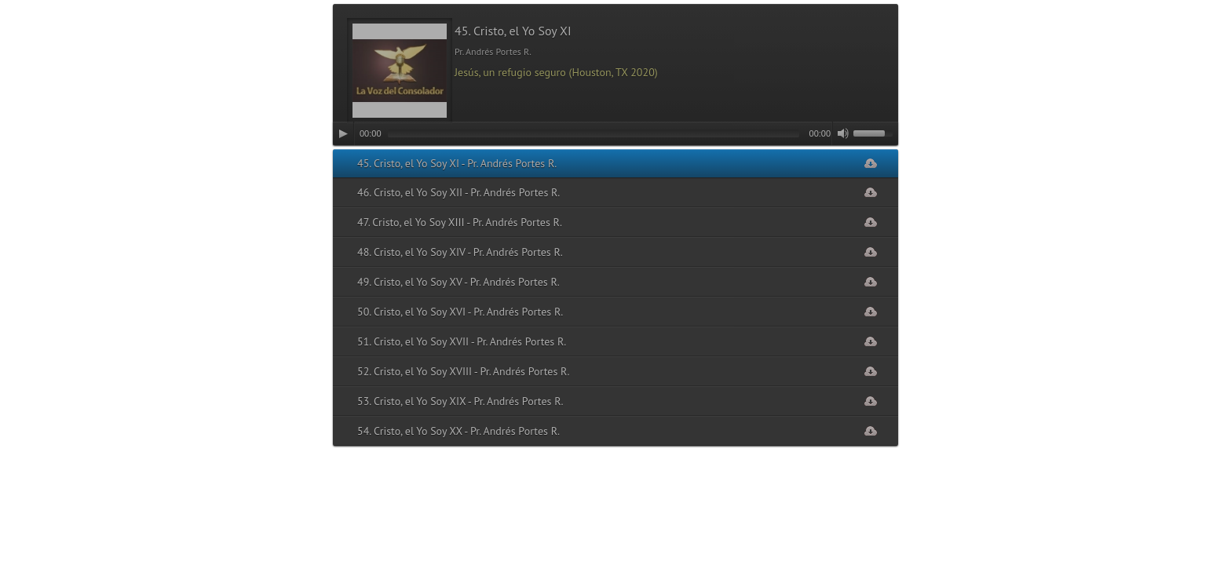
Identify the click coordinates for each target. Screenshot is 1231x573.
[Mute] (843, 133)
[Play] (343, 133)
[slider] (593, 133)
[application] (615, 133)
